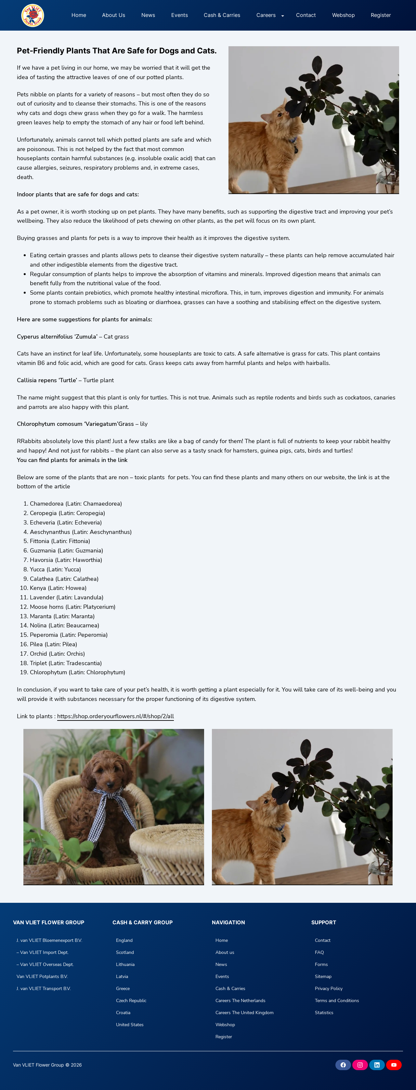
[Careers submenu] (282, 15)
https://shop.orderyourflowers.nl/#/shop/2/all (115, 716)
